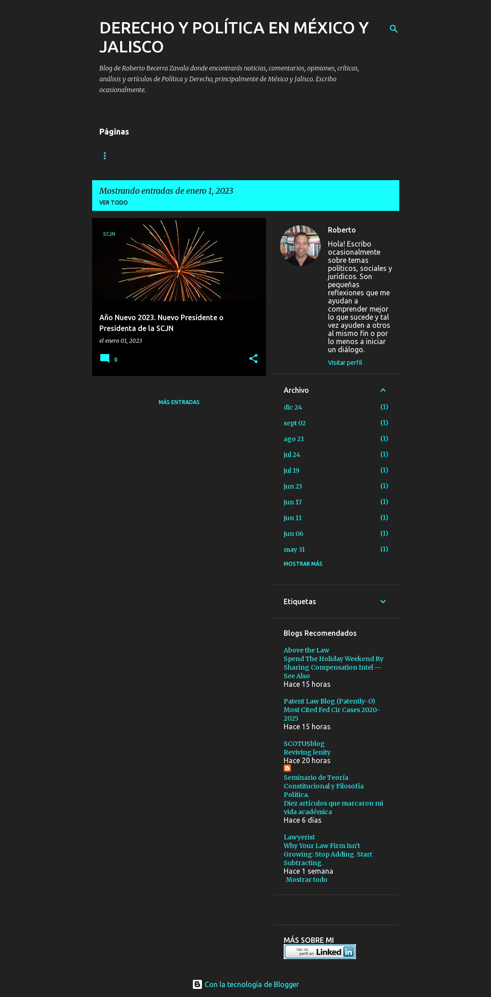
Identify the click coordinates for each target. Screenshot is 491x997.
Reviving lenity (307, 752)
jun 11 (293, 518)
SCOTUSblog (304, 744)
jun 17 (293, 502)
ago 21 (294, 439)
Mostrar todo (306, 880)
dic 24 (293, 407)
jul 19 (291, 470)
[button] (253, 359)
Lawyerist (299, 837)
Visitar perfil (345, 362)
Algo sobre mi (121, 155)
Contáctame (183, 155)
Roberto (342, 230)
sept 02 (295, 423)
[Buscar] (393, 29)
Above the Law (306, 650)
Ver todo (113, 202)
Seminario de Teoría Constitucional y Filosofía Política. (324, 786)
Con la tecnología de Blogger (245, 984)
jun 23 (293, 486)
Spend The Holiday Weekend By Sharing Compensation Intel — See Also (333, 667)
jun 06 (294, 534)
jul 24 (292, 455)
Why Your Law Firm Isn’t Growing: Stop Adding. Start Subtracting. (328, 854)
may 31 (294, 549)
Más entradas (179, 402)
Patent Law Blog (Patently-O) (329, 701)
